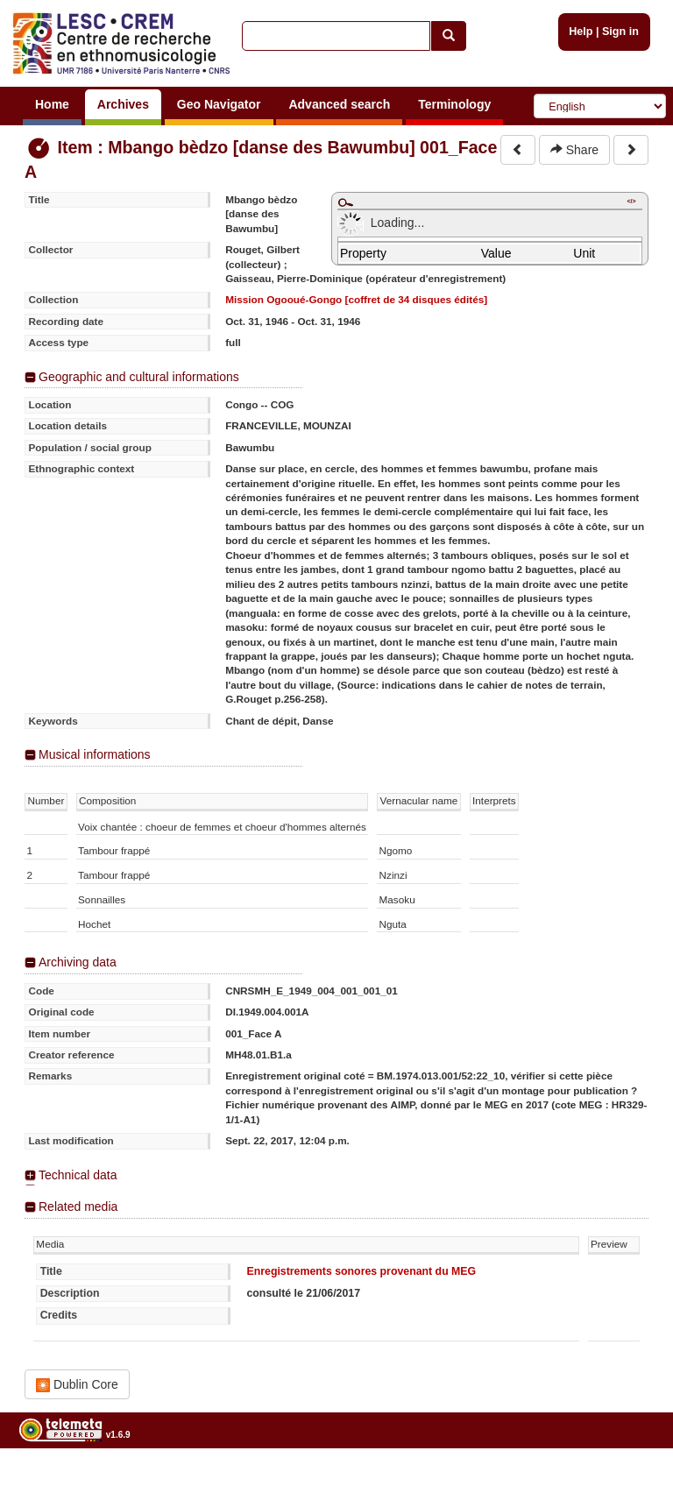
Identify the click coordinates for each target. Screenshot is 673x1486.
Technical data (78, 1175)
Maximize (345, 202)
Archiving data (78, 962)
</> (631, 201)
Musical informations (95, 754)
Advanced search (339, 104)
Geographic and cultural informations (139, 377)
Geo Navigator (219, 104)
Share (574, 150)
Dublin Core (77, 1384)
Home (52, 104)
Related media (78, 1206)
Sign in (620, 31)
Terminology (454, 104)
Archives (123, 104)
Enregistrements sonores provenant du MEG (361, 1271)
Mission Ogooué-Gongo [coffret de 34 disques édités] (356, 299)
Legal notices (629, 1479)
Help (580, 31)
